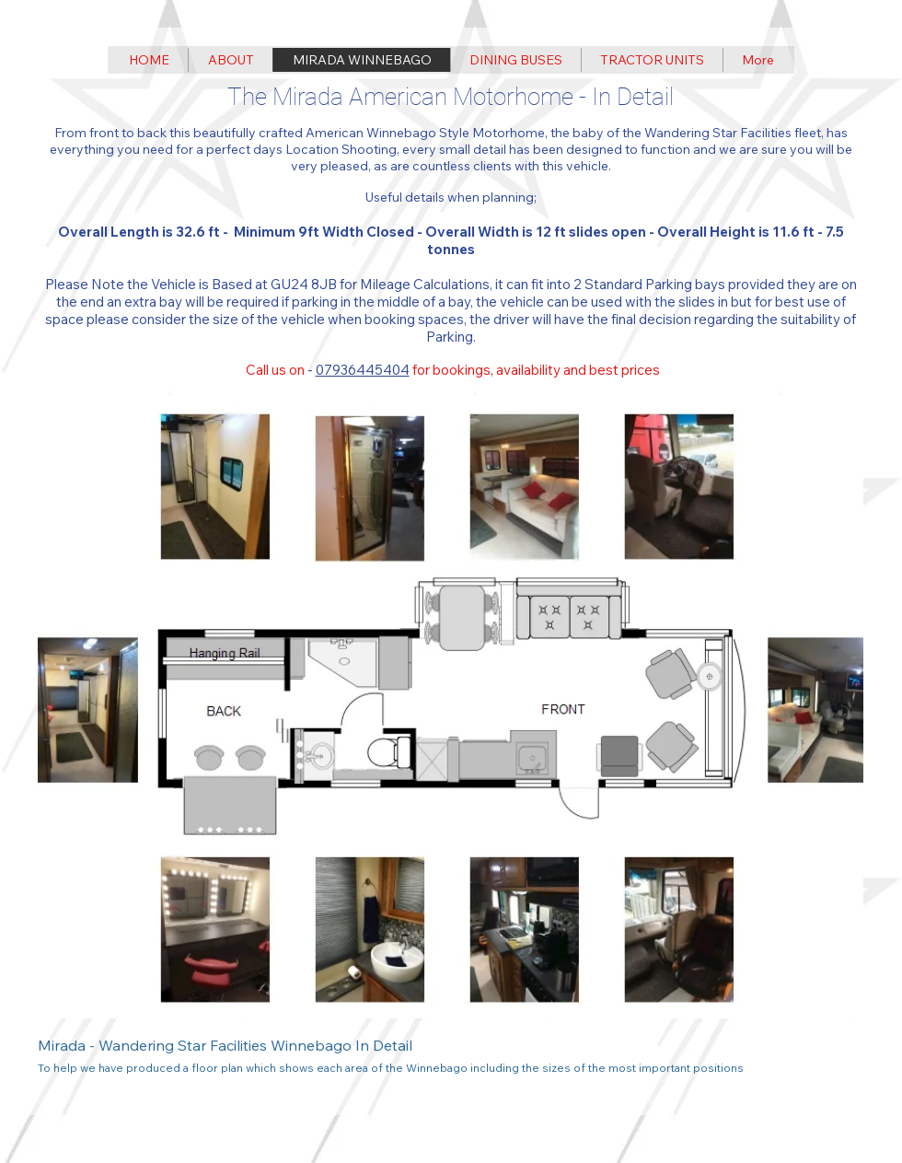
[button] (450, 743)
